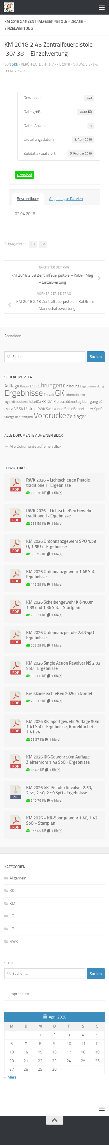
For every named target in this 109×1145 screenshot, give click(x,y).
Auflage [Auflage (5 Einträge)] (11, 386)
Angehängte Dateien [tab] (66, 198)
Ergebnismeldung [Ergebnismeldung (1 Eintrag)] (92, 386)
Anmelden (12, 335)
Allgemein (18, 878)
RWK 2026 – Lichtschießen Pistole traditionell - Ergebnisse (58, 482)
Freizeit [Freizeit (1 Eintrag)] (49, 395)
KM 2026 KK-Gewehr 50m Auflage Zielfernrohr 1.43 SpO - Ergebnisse (58, 759)
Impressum (19, 993)
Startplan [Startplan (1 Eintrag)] (27, 417)
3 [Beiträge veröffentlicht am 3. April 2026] (69, 1034)
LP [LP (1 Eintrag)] (11, 409)
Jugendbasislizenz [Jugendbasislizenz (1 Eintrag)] (16, 402)
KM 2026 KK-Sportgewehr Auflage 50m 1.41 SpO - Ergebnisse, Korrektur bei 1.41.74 (62, 727)
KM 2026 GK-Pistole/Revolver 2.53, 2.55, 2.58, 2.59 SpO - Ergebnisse (59, 790)
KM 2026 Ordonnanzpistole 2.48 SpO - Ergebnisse (61, 635)
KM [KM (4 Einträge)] (50, 401)
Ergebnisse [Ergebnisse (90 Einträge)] (23, 393)
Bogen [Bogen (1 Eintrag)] (24, 386)
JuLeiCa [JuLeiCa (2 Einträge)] (35, 401)
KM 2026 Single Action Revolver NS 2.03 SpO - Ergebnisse (63, 666)
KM (43, 244)
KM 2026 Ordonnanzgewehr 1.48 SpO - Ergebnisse (62, 574)
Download (24, 175)
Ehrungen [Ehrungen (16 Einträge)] (49, 385)
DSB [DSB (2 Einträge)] (33, 386)
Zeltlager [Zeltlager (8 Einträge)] (76, 416)
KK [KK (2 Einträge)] (44, 401)
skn (15, 64)
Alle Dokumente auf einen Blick (36, 446)
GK (33, 244)
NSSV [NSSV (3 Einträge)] (18, 408)
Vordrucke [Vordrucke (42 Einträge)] (50, 415)
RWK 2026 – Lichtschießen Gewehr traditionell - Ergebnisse (59, 513)
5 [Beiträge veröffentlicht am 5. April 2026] (97, 1034)
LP (12, 928)
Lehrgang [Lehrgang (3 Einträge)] (90, 401)
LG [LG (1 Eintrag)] (100, 402)
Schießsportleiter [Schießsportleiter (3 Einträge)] (78, 408)
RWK (14, 941)
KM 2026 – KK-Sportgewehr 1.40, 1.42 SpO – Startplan (61, 820)
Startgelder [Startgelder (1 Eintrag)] (12, 417)
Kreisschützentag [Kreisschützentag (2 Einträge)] (67, 401)
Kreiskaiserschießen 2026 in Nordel (59, 693)
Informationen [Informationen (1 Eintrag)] (75, 395)
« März (10, 1077)
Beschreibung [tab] (28, 198)
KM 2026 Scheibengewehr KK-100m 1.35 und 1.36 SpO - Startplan (60, 605)
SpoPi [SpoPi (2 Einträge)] (98, 409)
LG (12, 916)
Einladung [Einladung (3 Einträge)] (71, 386)
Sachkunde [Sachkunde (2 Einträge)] (54, 409)
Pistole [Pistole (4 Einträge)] (30, 408)
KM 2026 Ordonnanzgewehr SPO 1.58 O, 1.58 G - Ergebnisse (61, 544)
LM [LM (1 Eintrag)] (6, 409)
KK (12, 890)
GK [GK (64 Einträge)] (60, 393)
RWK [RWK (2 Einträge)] (41, 409)
